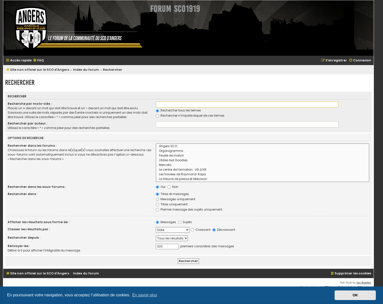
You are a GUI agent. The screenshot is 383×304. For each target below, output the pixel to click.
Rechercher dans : (23, 194)
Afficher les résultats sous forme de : (38, 222)
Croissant (200, 230)
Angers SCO (262, 146)
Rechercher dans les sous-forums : (37, 187)
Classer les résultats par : (29, 229)
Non (172, 187)
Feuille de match (262, 155)
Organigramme (262, 151)
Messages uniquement (175, 199)
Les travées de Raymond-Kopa (262, 174)
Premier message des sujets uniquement (189, 209)
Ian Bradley (364, 283)
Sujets (185, 222)
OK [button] (355, 295)
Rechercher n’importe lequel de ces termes (190, 115)
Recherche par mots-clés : (30, 104)
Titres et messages (172, 194)
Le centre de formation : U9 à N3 (262, 169)
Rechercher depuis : (24, 237)
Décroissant (223, 230)
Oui (160, 187)
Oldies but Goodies (262, 160)
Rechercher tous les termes (178, 110)
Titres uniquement (172, 204)
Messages (166, 222)
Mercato (262, 165)
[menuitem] (38, 60)
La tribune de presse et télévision (262, 179)
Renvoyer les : (19, 246)
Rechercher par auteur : (27, 123)
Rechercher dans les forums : (32, 145)
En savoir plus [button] (144, 295)
